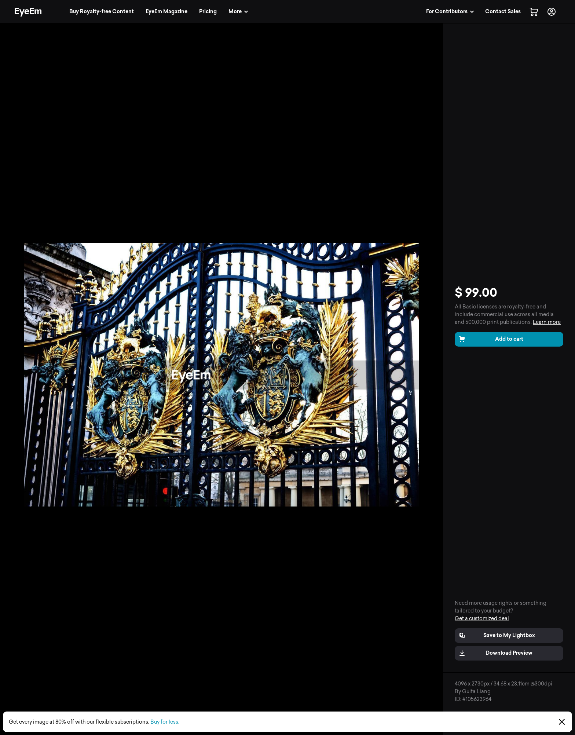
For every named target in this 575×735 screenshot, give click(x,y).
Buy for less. (164, 722)
